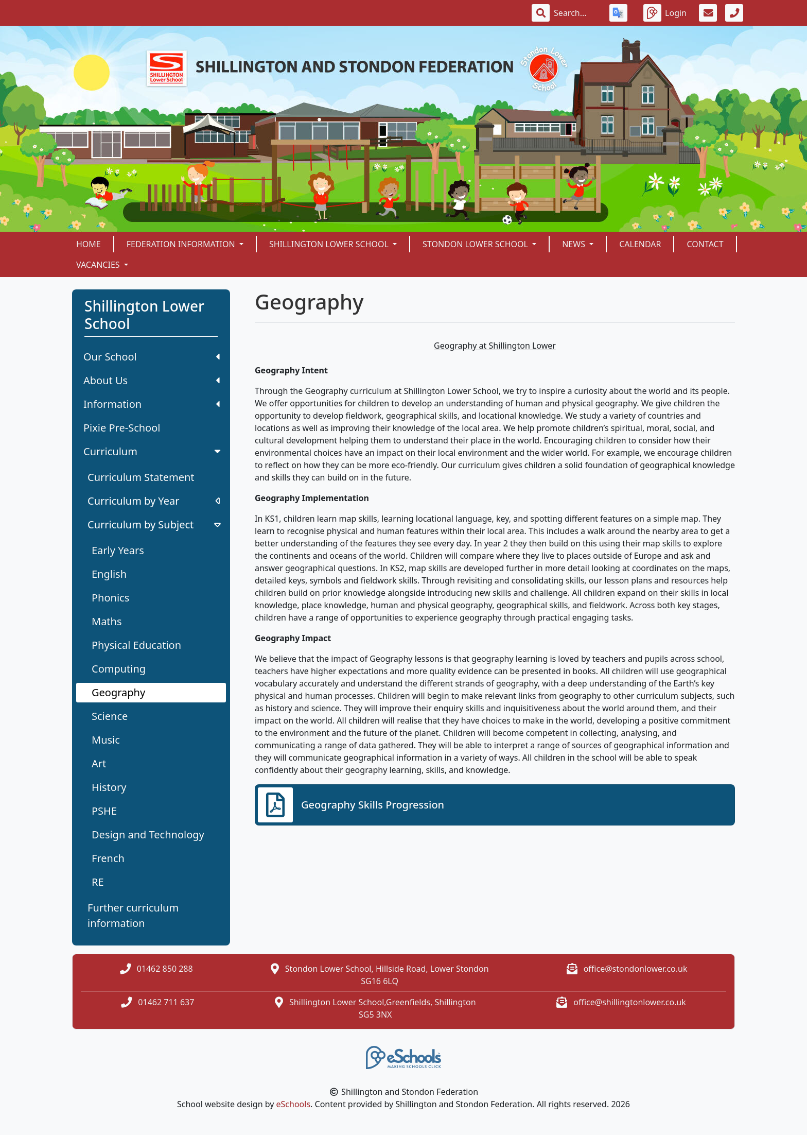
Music (106, 740)
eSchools (293, 1104)
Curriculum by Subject (155, 524)
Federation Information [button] (182, 244)
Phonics (110, 598)
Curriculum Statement (141, 477)
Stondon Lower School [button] (476, 244)
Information (151, 404)
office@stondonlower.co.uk (636, 968)
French (108, 858)
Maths (107, 621)
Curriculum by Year (153, 501)
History (109, 787)
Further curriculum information (133, 915)
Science (110, 716)
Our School (151, 357)
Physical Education (136, 645)
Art (99, 763)
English (109, 574)
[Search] (575, 13)
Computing (119, 669)
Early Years (118, 550)
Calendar (640, 244)
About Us (151, 380)
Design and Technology (148, 834)
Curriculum (153, 451)
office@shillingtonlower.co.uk (629, 1002)
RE (98, 882)
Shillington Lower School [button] (330, 244)
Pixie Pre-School (121, 428)
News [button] (574, 244)
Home (88, 244)
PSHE (104, 811)
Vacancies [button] (99, 264)
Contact (705, 244)
